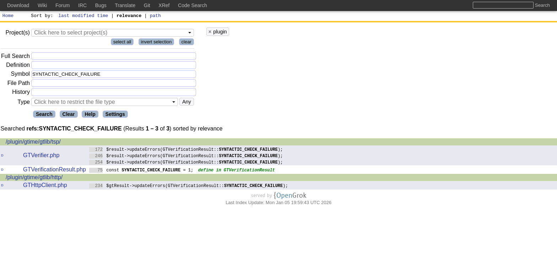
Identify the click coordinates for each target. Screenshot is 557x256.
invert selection (156, 43)
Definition (18, 66)
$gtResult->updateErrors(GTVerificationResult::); (188, 186)
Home (7, 16)
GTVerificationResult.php (54, 170)
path (155, 16)
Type (23, 103)
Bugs (101, 5)
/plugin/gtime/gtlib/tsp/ (33, 143)
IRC (82, 5)
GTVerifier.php (41, 156)
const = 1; (141, 171)
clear (186, 43)
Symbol (20, 75)
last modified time (83, 16)
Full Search (15, 57)
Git (147, 5)
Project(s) (17, 34)
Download (18, 5)
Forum (62, 5)
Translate (125, 5)
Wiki (42, 5)
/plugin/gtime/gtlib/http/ (34, 178)
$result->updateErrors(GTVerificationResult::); (186, 150)
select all (122, 43)
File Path (18, 84)
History (21, 93)
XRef (163, 5)
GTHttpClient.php (45, 186)
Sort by (41, 16)
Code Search (192, 5)
